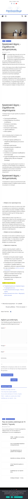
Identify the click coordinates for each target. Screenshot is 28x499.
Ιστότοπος (3, 358)
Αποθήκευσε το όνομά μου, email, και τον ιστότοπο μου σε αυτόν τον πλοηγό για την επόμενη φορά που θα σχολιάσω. (14, 368)
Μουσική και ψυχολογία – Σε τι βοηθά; (11, 303)
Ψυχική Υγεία (9, 41)
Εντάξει (7, 497)
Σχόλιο (3, 328)
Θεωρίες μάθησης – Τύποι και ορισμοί (16, 307)
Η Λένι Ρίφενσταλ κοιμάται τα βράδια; (9, 391)
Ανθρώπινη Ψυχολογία (10, 419)
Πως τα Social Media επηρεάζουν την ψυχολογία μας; (17, 444)
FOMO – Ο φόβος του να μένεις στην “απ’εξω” (11, 396)
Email (2, 352)
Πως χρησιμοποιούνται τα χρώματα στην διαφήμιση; (16, 451)
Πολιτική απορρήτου (18, 497)
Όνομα (3, 345)
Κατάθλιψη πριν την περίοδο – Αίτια (8, 398)
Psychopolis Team (6, 52)
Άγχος (4, 41)
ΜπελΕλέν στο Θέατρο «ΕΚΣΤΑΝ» (8, 389)
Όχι (12, 497)
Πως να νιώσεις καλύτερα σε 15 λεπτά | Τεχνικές (11, 393)
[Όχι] (26, 494)
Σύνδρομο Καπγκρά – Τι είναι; (16, 477)
